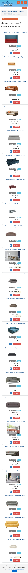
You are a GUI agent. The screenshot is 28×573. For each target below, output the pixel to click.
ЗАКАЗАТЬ (17, 344)
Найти (24, 7)
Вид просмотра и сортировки (10, 18)
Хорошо (14, 571)
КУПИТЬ (16, 53)
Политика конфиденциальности (15, 569)
